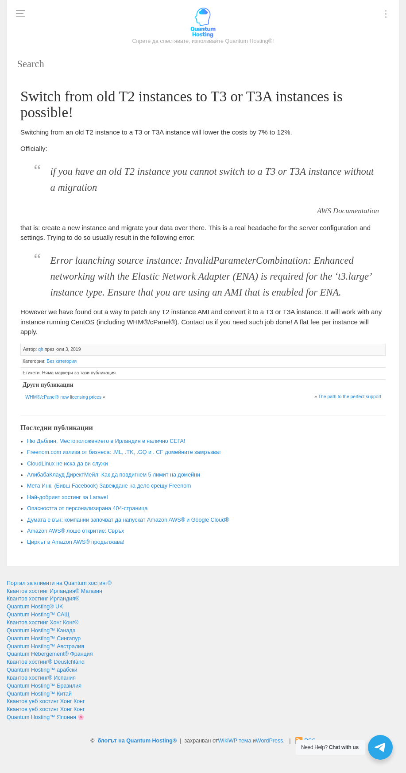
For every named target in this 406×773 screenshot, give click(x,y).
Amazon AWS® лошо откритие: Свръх (75, 531)
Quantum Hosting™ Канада (41, 630)
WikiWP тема (234, 741)
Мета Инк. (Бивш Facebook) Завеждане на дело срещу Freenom (109, 486)
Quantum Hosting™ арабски (42, 670)
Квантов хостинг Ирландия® (43, 599)
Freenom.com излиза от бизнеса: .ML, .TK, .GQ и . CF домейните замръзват (124, 452)
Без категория (62, 361)
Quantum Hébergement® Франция (50, 654)
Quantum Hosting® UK (35, 607)
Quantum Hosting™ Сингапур (44, 638)
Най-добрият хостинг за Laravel (67, 497)
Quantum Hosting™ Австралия (45, 646)
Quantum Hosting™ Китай (39, 694)
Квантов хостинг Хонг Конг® (42, 622)
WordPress (269, 741)
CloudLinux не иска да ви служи (67, 464)
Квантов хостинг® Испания (41, 678)
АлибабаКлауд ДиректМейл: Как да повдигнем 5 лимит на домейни (113, 475)
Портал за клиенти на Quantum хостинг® (59, 583)
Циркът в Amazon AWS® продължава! (75, 542)
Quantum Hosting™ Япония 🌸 (46, 717)
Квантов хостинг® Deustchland (46, 662)
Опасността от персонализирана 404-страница (87, 508)
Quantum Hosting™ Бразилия (44, 686)
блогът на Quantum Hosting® (137, 741)
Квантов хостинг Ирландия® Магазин (54, 591)
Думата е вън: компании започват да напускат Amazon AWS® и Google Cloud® (128, 520)
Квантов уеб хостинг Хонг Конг (46, 701)
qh (40, 349)
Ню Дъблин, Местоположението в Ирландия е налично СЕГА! (106, 441)
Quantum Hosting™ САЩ (38, 614)
